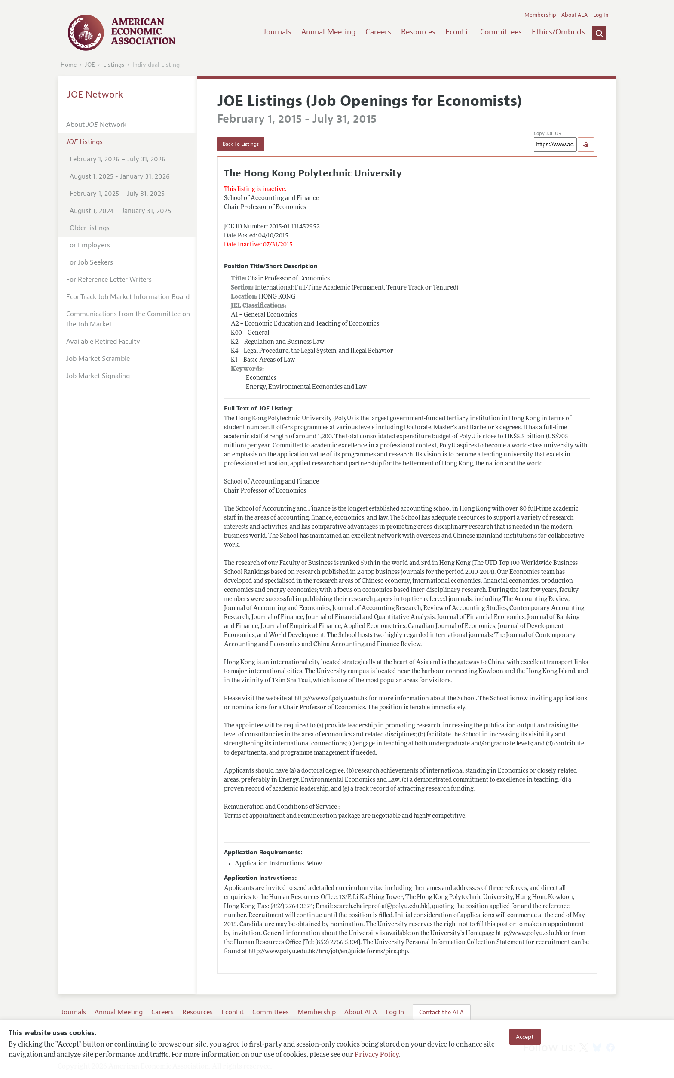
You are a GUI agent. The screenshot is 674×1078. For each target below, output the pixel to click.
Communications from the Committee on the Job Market (128, 319)
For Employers (88, 245)
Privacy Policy (376, 1055)
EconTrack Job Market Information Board (128, 297)
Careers (378, 32)
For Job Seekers (89, 262)
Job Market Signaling (98, 376)
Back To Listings (241, 144)
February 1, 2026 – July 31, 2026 (117, 159)
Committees (501, 32)
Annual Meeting (328, 32)
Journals (277, 32)
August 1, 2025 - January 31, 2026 (120, 176)
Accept (525, 1037)
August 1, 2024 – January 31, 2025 (120, 210)
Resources (418, 32)
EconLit (458, 32)
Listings (113, 64)
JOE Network (95, 94)
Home (69, 64)
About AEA (574, 15)
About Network (96, 124)
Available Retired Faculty (103, 341)
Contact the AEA (441, 1012)
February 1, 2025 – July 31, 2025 (117, 193)
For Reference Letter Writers (109, 279)
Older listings (90, 228)
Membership (540, 15)
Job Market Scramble (98, 358)
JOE (90, 64)
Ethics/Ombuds (558, 32)
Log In (600, 15)
